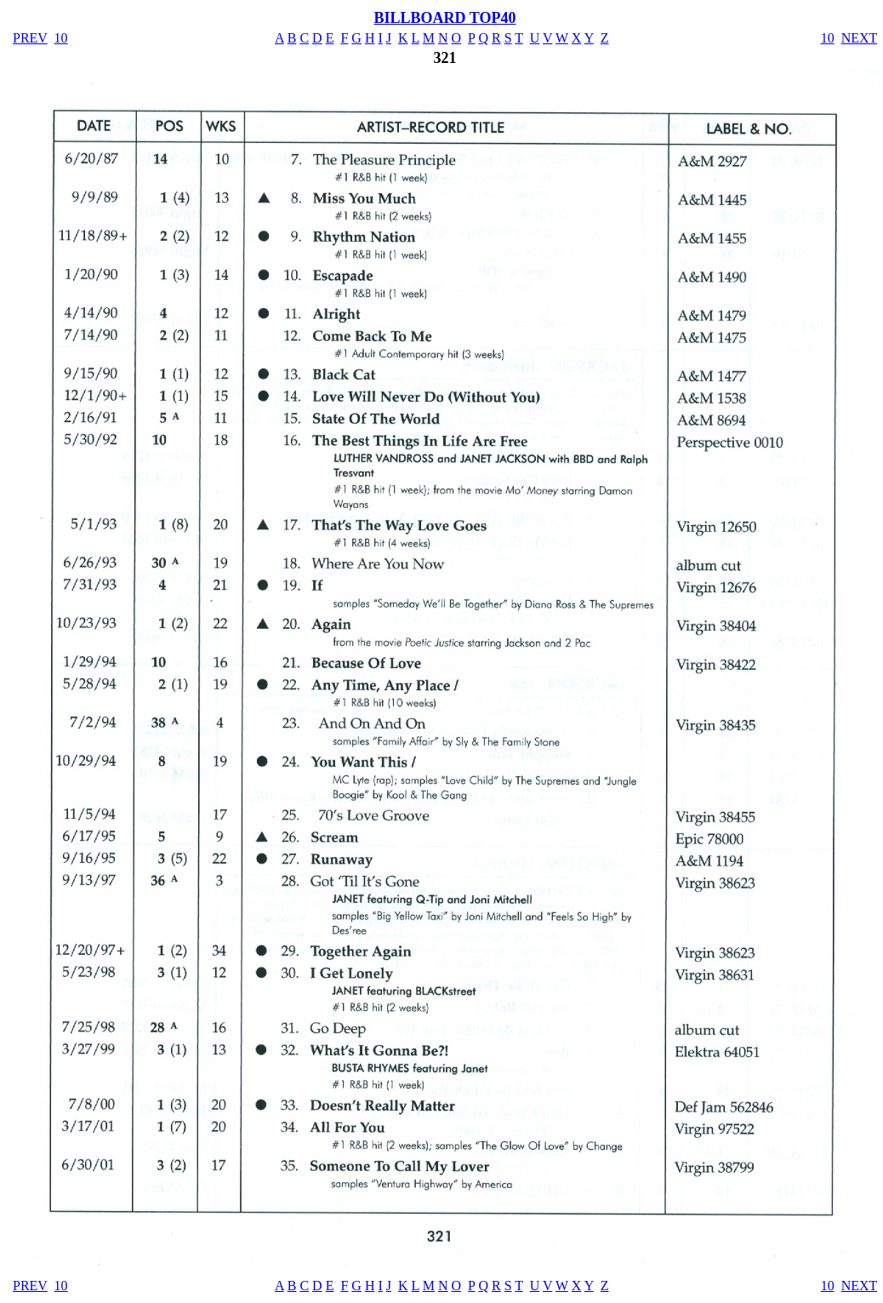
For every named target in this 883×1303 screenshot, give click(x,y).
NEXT (859, 38)
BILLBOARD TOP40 (445, 17)
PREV (30, 38)
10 (61, 38)
